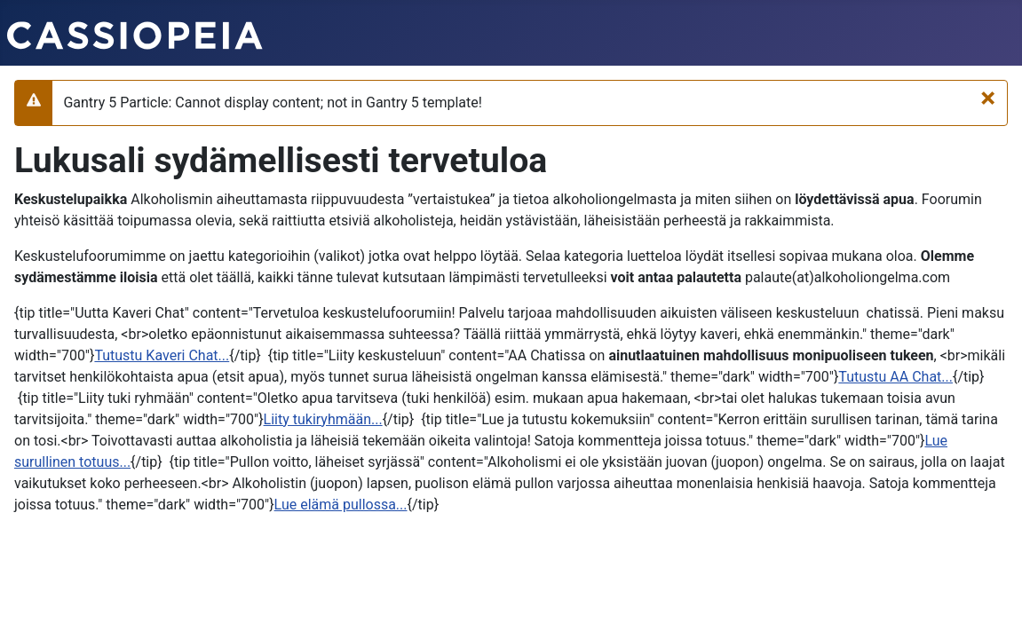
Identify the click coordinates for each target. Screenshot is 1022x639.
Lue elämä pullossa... (341, 504)
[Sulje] (988, 97)
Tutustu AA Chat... (895, 376)
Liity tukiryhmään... (323, 419)
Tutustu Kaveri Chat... (161, 355)
